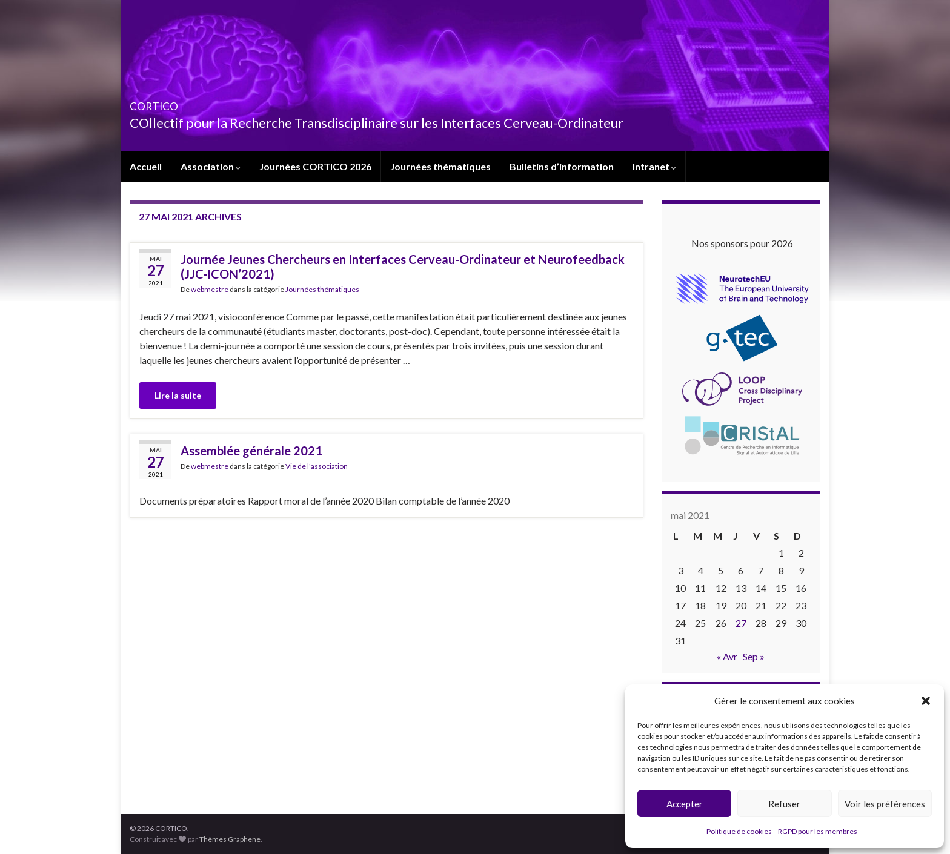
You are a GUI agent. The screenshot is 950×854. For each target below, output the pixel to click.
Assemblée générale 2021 (251, 450)
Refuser (784, 803)
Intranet (654, 166)
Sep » (754, 656)
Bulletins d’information (562, 166)
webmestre (209, 289)
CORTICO (170, 102)
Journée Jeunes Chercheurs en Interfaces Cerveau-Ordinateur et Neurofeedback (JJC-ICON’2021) (403, 266)
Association (211, 166)
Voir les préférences (885, 803)
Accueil (146, 166)
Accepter (684, 803)
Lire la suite (177, 395)
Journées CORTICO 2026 (315, 166)
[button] (926, 701)
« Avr (727, 656)
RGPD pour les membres (817, 831)
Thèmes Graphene (230, 839)
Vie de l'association (316, 466)
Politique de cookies (739, 831)
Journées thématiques (440, 166)
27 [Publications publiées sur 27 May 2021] (741, 623)
